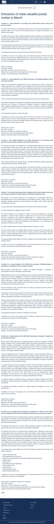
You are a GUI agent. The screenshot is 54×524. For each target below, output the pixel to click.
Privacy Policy (6, 510)
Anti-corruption (33, 502)
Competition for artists (8, 505)
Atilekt (34, 522)
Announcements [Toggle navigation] (27, 7)
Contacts (32, 505)
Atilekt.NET (43, 522)
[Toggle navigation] (44, 2)
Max (4, 517)
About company (6, 502)
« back (2, 492)
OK (4, 515)
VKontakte (6, 512)
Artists (4, 507)
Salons (31, 507)
